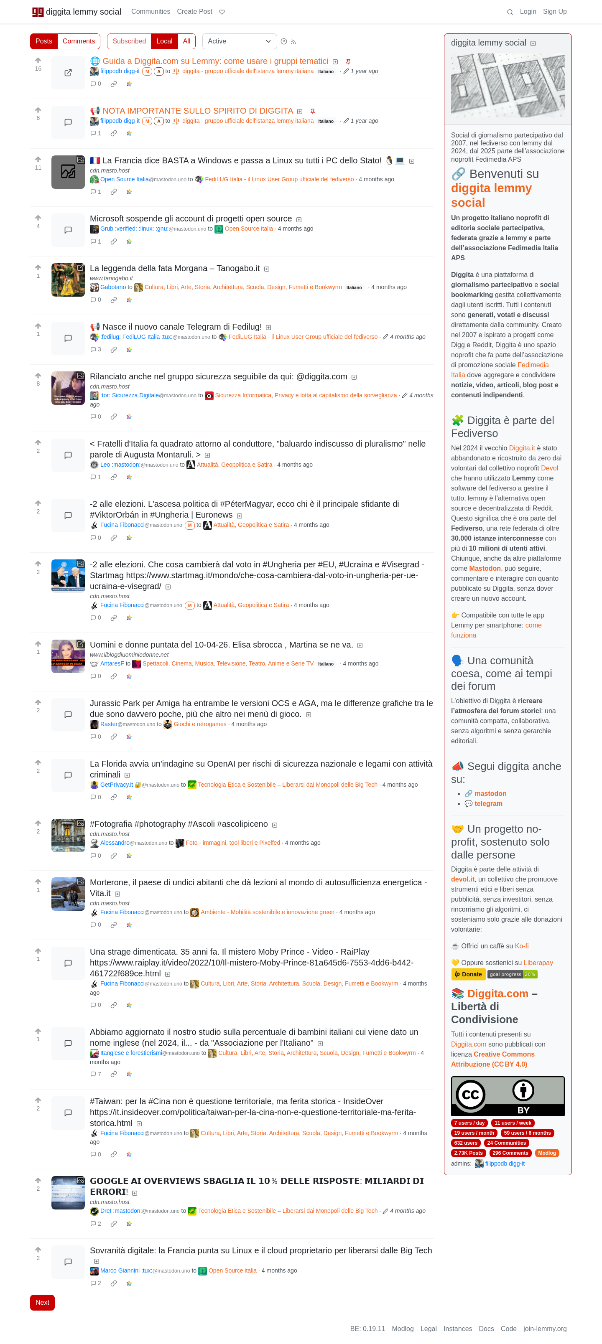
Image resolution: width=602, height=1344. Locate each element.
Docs (486, 1328)
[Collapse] (533, 43)
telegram (488, 803)
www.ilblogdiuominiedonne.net (129, 654)
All (187, 41)
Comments (79, 41)
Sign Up (555, 11)
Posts (44, 41)
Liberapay (538, 962)
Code (509, 1328)
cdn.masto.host (110, 170)
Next (42, 1302)
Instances (458, 1328)
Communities (150, 11)
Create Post (194, 11)
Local (164, 41)
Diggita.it (522, 448)
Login (528, 11)
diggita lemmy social (76, 11)
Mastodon (485, 568)
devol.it (462, 879)
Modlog (547, 1153)
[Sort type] (239, 41)
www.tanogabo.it (111, 278)
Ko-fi (522, 946)
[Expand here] (68, 172)
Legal (429, 1328)
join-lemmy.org (545, 1328)
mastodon (490, 793)
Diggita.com (497, 993)
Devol (549, 468)
